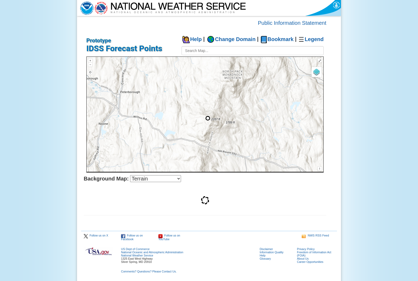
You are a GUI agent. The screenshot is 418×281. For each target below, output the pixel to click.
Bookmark (280, 39)
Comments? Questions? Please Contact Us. (148, 271)
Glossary (265, 258)
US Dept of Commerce (135, 249)
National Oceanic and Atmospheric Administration (152, 252)
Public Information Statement (292, 23)
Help (196, 39)
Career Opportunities (310, 261)
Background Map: (106, 179)
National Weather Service (137, 255)
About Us (303, 258)
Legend (314, 39)
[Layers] (317, 72)
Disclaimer (266, 249)
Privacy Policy (306, 249)
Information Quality (271, 252)
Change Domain (235, 39)
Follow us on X (96, 235)
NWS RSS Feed (315, 235)
